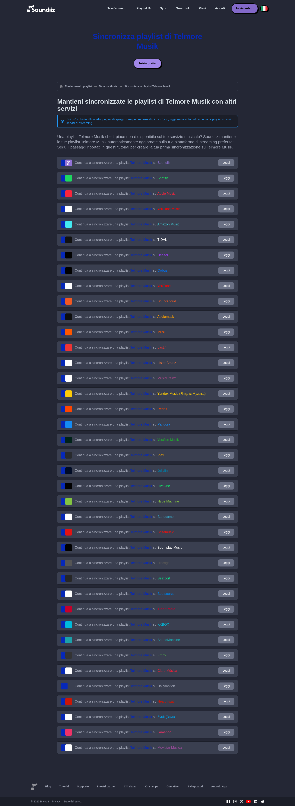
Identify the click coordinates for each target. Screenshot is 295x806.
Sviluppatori (195, 786)
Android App (219, 786)
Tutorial (64, 786)
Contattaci (173, 786)
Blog (48, 786)
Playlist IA (143, 8)
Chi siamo (130, 786)
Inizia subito (244, 8)
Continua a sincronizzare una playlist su (122, 163)
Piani (202, 8)
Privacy (56, 801)
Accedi (220, 8)
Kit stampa (151, 786)
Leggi (226, 162)
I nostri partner (106, 786)
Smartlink (183, 8)
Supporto (83, 786)
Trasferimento (117, 8)
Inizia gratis (147, 63)
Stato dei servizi (73, 801)
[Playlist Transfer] (41, 8)
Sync (163, 8)
